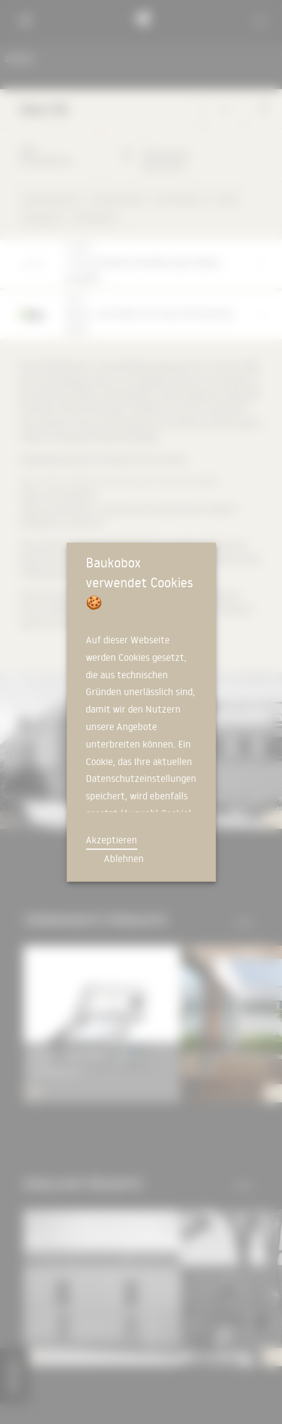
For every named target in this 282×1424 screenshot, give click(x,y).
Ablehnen (124, 858)
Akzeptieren (111, 840)
